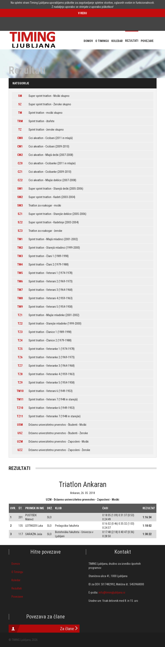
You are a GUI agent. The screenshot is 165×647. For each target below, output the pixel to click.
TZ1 (20, 315)
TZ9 (20, 382)
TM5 (20, 273)
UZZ (20, 450)
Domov (16, 563)
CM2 (20, 155)
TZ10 (20, 407)
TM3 (20, 256)
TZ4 (20, 340)
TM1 (20, 239)
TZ (20, 129)
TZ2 (20, 323)
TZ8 (20, 374)
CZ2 (20, 180)
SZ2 (20, 222)
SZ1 (20, 214)
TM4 (20, 264)
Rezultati (17, 588)
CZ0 (20, 163)
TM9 (20, 306)
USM (20, 424)
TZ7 (20, 365)
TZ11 (20, 416)
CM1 (20, 146)
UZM (20, 441)
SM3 (20, 205)
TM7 (20, 289)
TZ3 (20, 332)
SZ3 (20, 230)
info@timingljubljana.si (112, 592)
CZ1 (20, 171)
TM (20, 112)
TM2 (20, 247)
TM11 (20, 399)
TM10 (20, 391)
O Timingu (17, 572)
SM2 (20, 197)
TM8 (20, 298)
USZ (20, 433)
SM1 (20, 188)
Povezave (17, 596)
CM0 (20, 138)
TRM (20, 121)
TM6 (20, 281)
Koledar (16, 580)
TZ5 (20, 348)
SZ (20, 104)
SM (20, 95)
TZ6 (20, 357)
